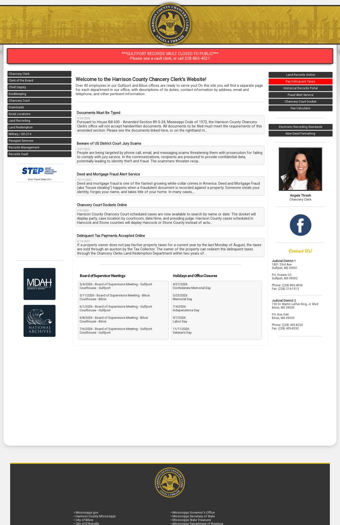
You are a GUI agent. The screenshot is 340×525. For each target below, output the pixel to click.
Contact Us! (300, 251)
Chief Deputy (17, 87)
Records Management (24, 147)
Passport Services (21, 141)
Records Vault (18, 154)
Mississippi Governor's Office (193, 512)
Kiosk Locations (19, 114)
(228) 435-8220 (292, 325)
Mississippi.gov (87, 512)
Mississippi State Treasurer (191, 520)
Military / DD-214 (20, 134)
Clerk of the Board (21, 80)
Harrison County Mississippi (96, 516)
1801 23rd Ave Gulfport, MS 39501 (285, 266)
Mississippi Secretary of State (193, 516)
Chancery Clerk (19, 74)
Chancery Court (19, 100)
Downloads (16, 107)
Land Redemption (21, 127)
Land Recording (19, 120)
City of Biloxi (84, 520)
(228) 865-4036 (292, 285)
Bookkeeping (17, 94)
